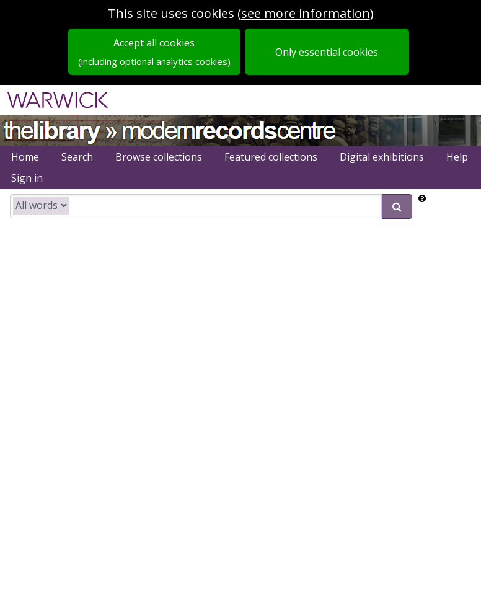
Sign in (27, 178)
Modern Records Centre (229, 129)
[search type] (41, 206)
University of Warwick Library (51, 129)
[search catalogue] (196, 206)
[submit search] (397, 206)
